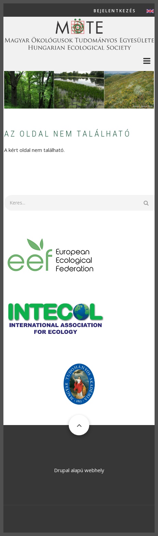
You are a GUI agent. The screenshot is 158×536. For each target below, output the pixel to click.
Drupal (61, 470)
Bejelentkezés (115, 11)
